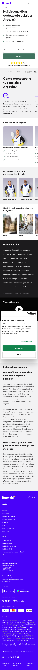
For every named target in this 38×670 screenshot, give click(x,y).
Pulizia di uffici (7, 549)
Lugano (16, 629)
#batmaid (5, 652)
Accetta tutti (19, 348)
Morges (17, 631)
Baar (19, 620)
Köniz (14, 627)
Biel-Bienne (17, 622)
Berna (11, 622)
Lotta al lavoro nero (8, 516)
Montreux (12, 631)
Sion (26, 635)
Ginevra (24, 626)
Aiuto (4, 555)
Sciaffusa (13, 635)
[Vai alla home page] (8, 497)
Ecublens (5, 626)
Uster (20, 637)
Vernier (29, 637)
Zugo (21, 640)
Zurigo (26, 640)
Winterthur (31, 638)
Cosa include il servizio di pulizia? (13, 552)
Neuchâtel (24, 631)
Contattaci (6, 531)
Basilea (29, 620)
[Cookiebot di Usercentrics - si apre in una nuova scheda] (27, 313)
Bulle (27, 622)
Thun (16, 637)
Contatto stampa (8, 528)
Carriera (5, 522)
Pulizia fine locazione (9, 546)
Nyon (29, 631)
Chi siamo (5, 514)
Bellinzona (5, 622)
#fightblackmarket (27, 652)
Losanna (31, 627)
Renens (26, 633)
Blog (3, 525)
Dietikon (25, 624)
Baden (24, 620)
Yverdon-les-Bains (8, 640)
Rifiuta (19, 355)
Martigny (23, 629)
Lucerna (11, 629)
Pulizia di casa (7, 543)
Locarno (5, 629)
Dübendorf (31, 624)
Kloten (10, 627)
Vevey (4, 638)
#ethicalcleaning (14, 652)
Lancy (25, 627)
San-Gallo (5, 637)
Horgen (4, 627)
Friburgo (19, 626)
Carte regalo (6, 540)
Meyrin (28, 629)
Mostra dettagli (26, 341)
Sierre (22, 635)
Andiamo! (19, 56)
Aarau (4, 620)
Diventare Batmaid (8, 519)
